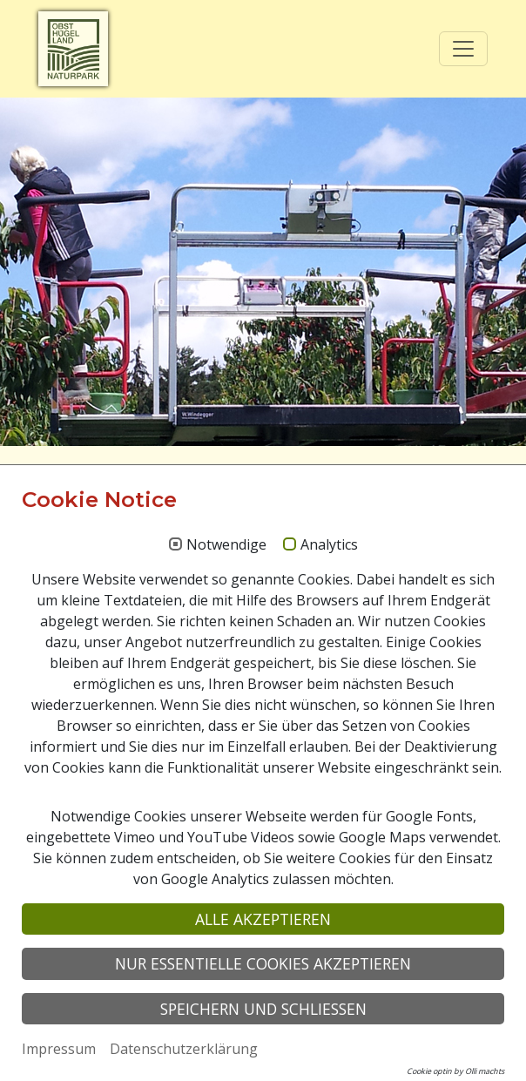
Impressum (59, 1048)
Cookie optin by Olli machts (455, 1071)
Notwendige (226, 545)
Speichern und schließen (263, 1008)
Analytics (329, 545)
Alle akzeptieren (263, 919)
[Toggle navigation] (463, 48)
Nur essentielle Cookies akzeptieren (263, 963)
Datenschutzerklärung (184, 1048)
